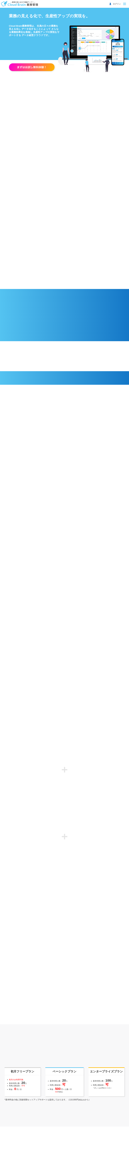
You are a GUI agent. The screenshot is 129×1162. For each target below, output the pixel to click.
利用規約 (49, 1149)
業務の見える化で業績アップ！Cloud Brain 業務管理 (19, 3)
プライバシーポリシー (64, 1149)
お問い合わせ (65, 1154)
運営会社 (79, 1149)
